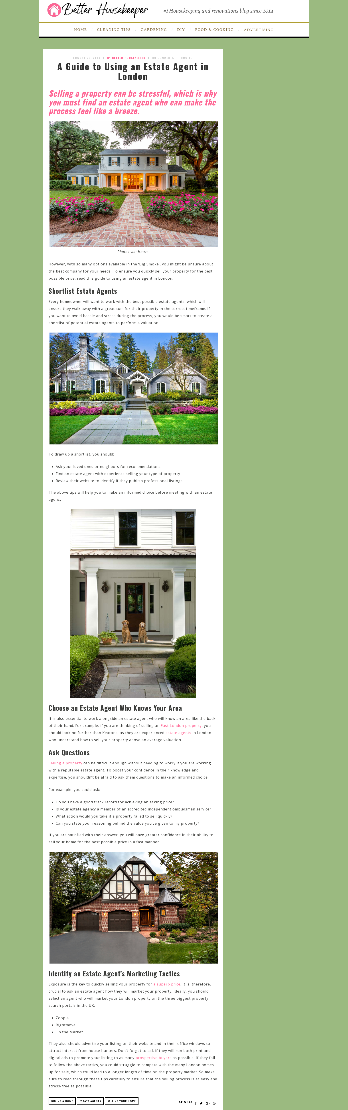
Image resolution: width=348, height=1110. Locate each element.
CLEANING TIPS (114, 29)
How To (187, 58)
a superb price (166, 984)
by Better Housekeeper (126, 58)
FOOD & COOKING (214, 29)
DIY (181, 29)
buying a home (62, 1101)
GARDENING (154, 29)
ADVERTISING (259, 30)
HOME (80, 29)
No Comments (163, 58)
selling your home (121, 1101)
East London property (181, 725)
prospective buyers (154, 1057)
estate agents (178, 732)
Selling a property (65, 763)
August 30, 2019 (87, 58)
